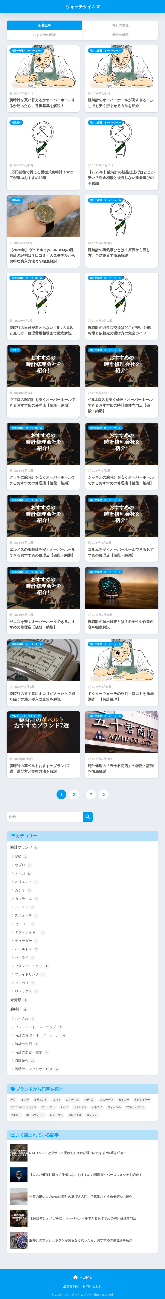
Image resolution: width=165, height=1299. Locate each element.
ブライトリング (30, 974)
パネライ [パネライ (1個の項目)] (97, 1107)
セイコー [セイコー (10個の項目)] (124, 1099)
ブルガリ (25, 982)
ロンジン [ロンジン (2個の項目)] (92, 1115)
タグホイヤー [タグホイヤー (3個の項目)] (142, 1099)
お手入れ (25, 1018)
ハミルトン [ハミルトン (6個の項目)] (79, 1107)
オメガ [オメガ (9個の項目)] (25, 1099)
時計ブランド (24, 847)
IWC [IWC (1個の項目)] (13, 1099)
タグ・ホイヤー (30, 932)
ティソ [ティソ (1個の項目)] (64, 1107)
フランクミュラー (32, 966)
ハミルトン (27, 949)
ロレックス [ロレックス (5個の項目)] (74, 1115)
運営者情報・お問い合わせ (82, 1286)
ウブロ (15, 350)
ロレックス (27, 991)
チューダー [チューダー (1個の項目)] (48, 1107)
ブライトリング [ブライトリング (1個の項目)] (135, 1107)
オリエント (27, 882)
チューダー (27, 941)
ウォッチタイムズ (82, 6)
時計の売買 (27, 1044)
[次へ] (103, 794)
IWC (21, 856)
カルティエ (27, 899)
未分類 (19, 1000)
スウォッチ (27, 915)
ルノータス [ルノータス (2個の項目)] (56, 1115)
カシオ (23, 890)
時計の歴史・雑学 (32, 1052)
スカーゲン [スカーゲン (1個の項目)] (106, 1099)
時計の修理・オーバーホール (27, 50)
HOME (82, 1277)
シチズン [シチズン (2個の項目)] (89, 1099)
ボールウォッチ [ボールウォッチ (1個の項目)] (35, 1115)
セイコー (25, 924)
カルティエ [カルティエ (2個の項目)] (72, 1099)
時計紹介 (16, 122)
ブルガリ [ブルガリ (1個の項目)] (16, 1115)
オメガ (23, 873)
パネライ (25, 957)
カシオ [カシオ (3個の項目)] (56, 1099)
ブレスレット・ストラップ (26, 716)
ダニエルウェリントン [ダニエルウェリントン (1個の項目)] (23, 1107)
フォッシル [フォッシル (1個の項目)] (114, 1107)
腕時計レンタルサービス (37, 1069)
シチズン (25, 907)
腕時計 (19, 1009)
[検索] (88, 817)
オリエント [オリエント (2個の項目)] (40, 1099)
